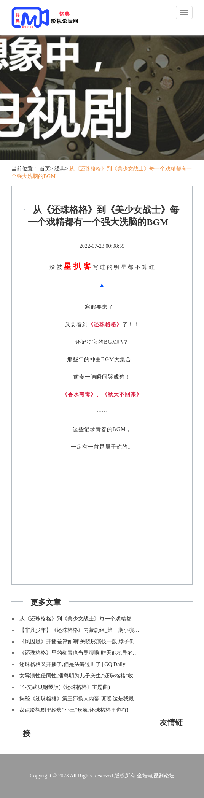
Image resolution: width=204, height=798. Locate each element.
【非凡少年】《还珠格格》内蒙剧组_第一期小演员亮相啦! (88, 630)
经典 (59, 168)
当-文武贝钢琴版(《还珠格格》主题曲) (64, 687)
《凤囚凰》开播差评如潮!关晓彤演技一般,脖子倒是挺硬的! (88, 641)
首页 (45, 168)
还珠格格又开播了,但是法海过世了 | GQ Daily (72, 664)
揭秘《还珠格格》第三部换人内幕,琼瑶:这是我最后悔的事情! (91, 698)
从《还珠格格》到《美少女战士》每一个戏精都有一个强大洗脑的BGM (102, 619)
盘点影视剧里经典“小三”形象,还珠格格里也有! (74, 710)
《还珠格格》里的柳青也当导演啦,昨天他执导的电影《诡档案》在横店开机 (108, 653)
